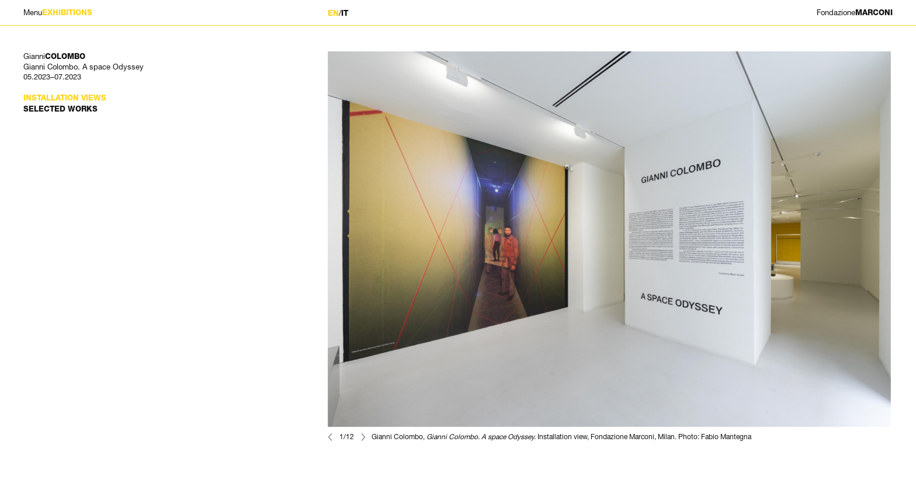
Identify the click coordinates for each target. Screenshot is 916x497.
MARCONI (855, 12)
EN (333, 13)
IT (344, 13)
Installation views (64, 97)
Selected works (60, 109)
